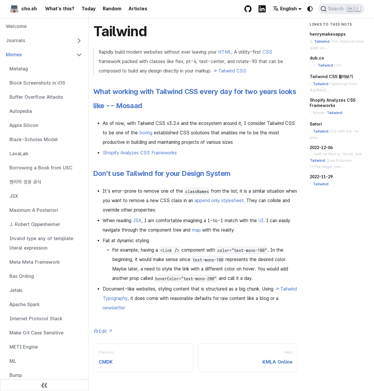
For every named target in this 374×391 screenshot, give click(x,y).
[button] (44, 40)
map (196, 230)
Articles (137, 8)
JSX (137, 220)
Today (88, 8)
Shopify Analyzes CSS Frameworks (140, 153)
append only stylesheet (219, 200)
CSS (267, 52)
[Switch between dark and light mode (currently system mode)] (310, 9)
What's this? (59, 8)
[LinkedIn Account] (262, 9)
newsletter (114, 308)
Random (112, 8)
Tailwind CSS (232, 71)
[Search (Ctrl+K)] (341, 9)
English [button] (285, 8)
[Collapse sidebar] (44, 385)
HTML (224, 52)
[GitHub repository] (248, 9)
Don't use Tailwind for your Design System (161, 173)
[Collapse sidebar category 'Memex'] (79, 54)
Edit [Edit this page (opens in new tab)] (106, 331)
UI (261, 220)
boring (145, 133)
